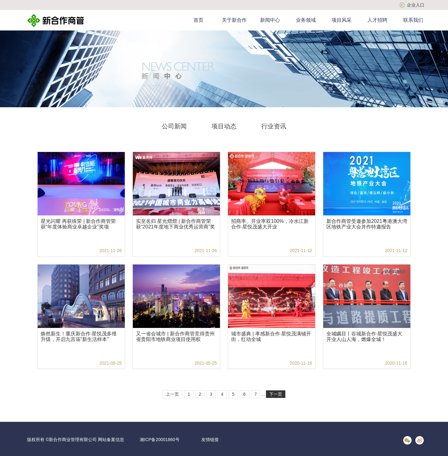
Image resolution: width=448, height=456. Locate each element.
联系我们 (413, 20)
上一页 (172, 394)
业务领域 (306, 20)
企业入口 (415, 4)
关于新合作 (234, 20)
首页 (198, 20)
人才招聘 (377, 20)
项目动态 (224, 126)
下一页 (275, 394)
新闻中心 (270, 20)
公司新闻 (174, 126)
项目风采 (342, 20)
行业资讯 (273, 126)
